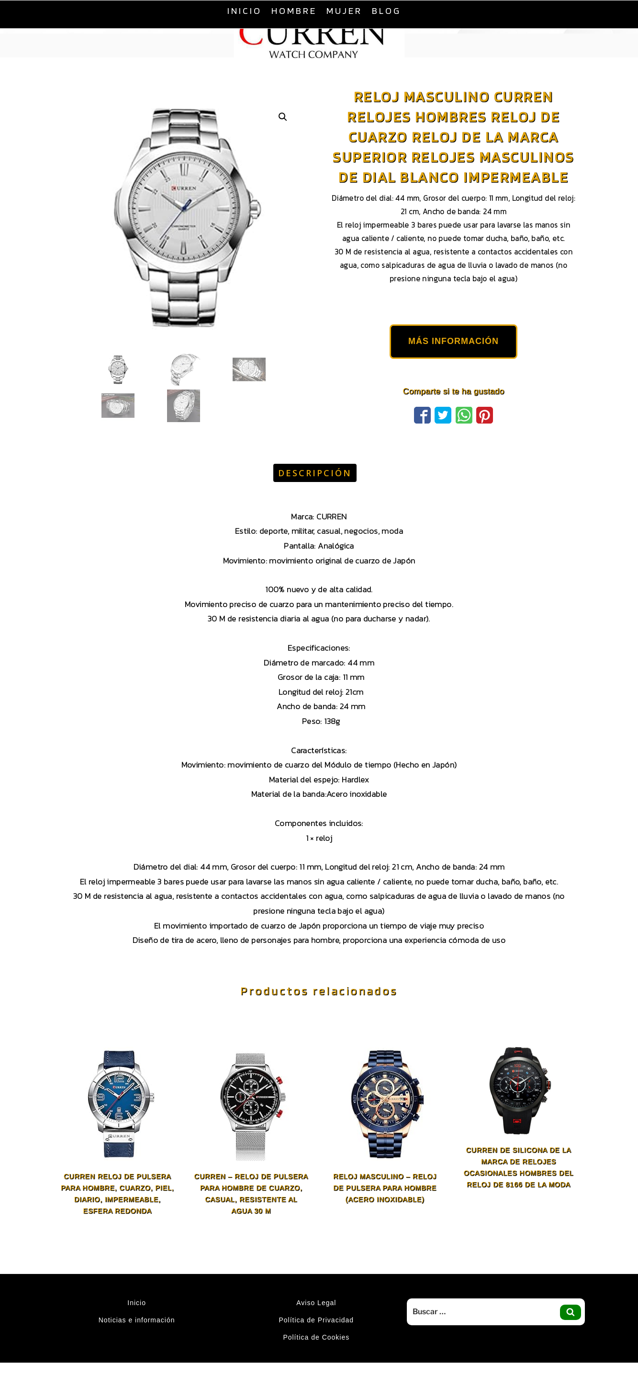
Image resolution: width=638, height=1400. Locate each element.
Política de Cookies (316, 1337)
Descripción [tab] (315, 473)
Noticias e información (137, 1320)
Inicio (244, 10)
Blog (386, 10)
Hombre (294, 10)
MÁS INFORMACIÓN (453, 341)
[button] (282, 117)
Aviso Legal (316, 1303)
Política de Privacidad (316, 1320)
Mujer (344, 10)
